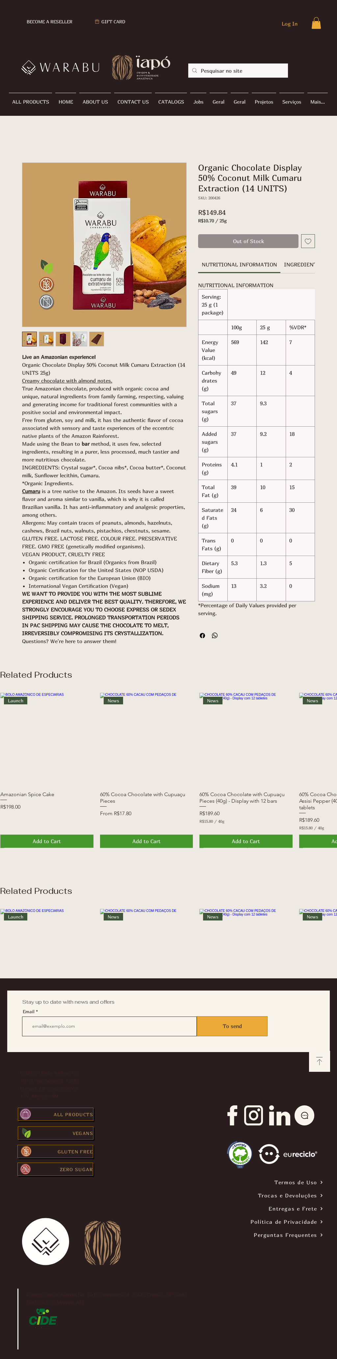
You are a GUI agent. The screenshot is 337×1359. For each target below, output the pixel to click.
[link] (239, 264)
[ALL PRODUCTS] (55, 1114)
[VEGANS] (55, 1133)
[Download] (319, 1061)
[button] (316, 23)
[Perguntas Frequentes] (257, 1235)
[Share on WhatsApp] (215, 636)
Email (29, 1011)
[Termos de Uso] (257, 1182)
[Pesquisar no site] (237, 70)
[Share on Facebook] (202, 636)
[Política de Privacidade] (257, 1221)
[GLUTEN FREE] (55, 1151)
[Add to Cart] (46, 841)
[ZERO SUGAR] (55, 1169)
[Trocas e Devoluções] (257, 1195)
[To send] (232, 1026)
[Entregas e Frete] (257, 1208)
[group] (168, 770)
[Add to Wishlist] (308, 241)
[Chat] (304, 1115)
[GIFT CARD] (110, 21)
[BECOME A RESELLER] (49, 21)
